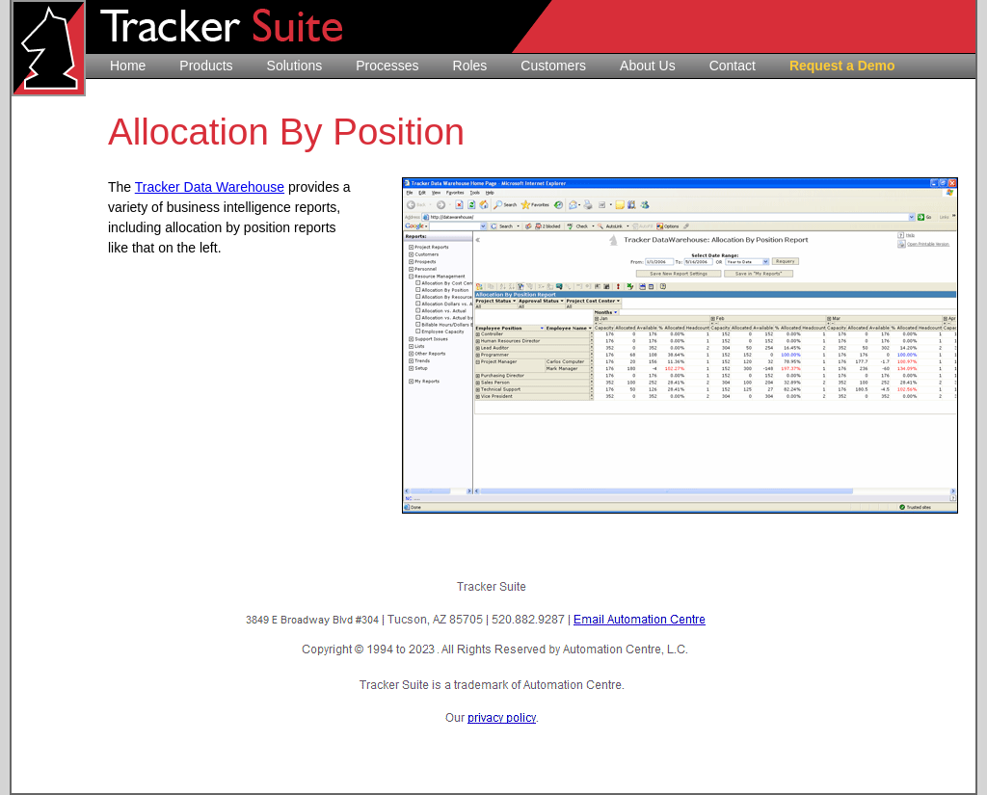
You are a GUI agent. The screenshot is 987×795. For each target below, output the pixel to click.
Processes (387, 65)
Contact (732, 65)
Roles (470, 65)
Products (205, 65)
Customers (553, 65)
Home (128, 65)
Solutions (295, 65)
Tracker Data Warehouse (209, 187)
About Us (648, 65)
